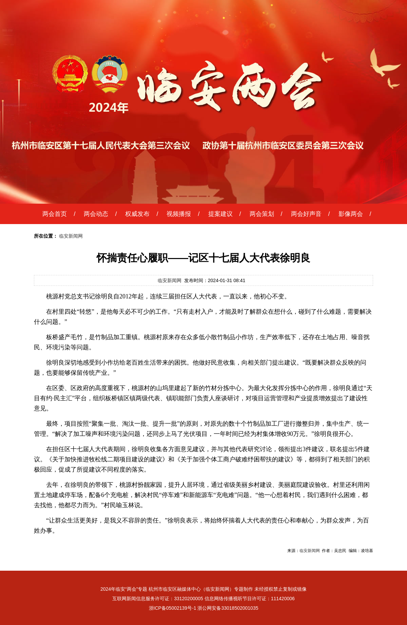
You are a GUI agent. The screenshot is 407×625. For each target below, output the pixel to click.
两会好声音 (306, 213)
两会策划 (262, 213)
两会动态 (96, 213)
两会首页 (54, 213)
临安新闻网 (71, 236)
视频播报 (179, 213)
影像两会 (350, 213)
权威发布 (137, 213)
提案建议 (220, 213)
